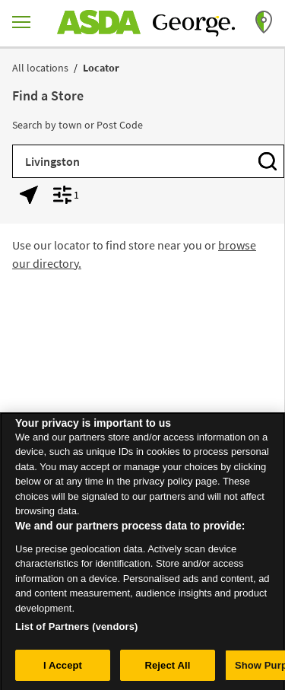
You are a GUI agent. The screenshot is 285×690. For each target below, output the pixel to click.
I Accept (62, 668)
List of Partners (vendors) (76, 629)
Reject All (167, 668)
